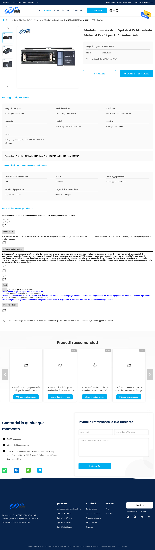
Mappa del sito (91, 522)
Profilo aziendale (92, 509)
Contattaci (77, 10)
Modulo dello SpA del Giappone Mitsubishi (95, 320)
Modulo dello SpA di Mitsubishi (30, 20)
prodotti (14, 20)
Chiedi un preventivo (96, 11)
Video (56, 10)
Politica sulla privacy (35, 546)
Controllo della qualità (93, 518)
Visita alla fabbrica (92, 513)
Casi (107, 509)
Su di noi (66, 10)
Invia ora (94, 466)
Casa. (39, 10)
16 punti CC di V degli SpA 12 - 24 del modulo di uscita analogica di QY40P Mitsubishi (60, 390)
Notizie (108, 513)
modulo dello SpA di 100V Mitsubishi (60, 320)
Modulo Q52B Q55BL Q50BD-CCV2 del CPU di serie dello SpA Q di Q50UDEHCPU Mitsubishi (129, 390)
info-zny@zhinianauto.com (18, 445)
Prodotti (47, 10)
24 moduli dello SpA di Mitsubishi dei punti (24, 320)
